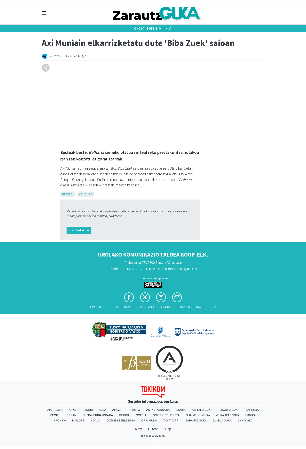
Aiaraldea (55, 409)
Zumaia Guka (222, 420)
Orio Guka (149, 420)
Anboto (134, 409)
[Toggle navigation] (44, 13)
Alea (102, 409)
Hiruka (250, 415)
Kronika (60, 420)
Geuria (124, 415)
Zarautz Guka (196, 420)
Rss (213, 307)
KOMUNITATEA (153, 28)
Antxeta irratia (158, 409)
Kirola (67, 194)
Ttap (168, 429)
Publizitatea (146, 307)
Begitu (55, 415)
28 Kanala (245, 420)
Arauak (166, 307)
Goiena (141, 415)
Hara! (51, 56)
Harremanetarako (191, 307)
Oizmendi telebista (121, 420)
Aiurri (88, 409)
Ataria (181, 409)
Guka (206, 415)
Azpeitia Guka (202, 409)
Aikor (73, 409)
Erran (71, 415)
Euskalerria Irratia (98, 415)
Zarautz (85, 194)
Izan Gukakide (79, 230)
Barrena (252, 409)
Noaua (95, 420)
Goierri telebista (166, 415)
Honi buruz (98, 307)
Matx (138, 429)
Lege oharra (121, 307)
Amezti (117, 409)
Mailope (78, 420)
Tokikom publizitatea (153, 435)
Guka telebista (227, 415)
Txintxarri (171, 420)
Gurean (153, 429)
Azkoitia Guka (229, 409)
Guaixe (191, 415)
